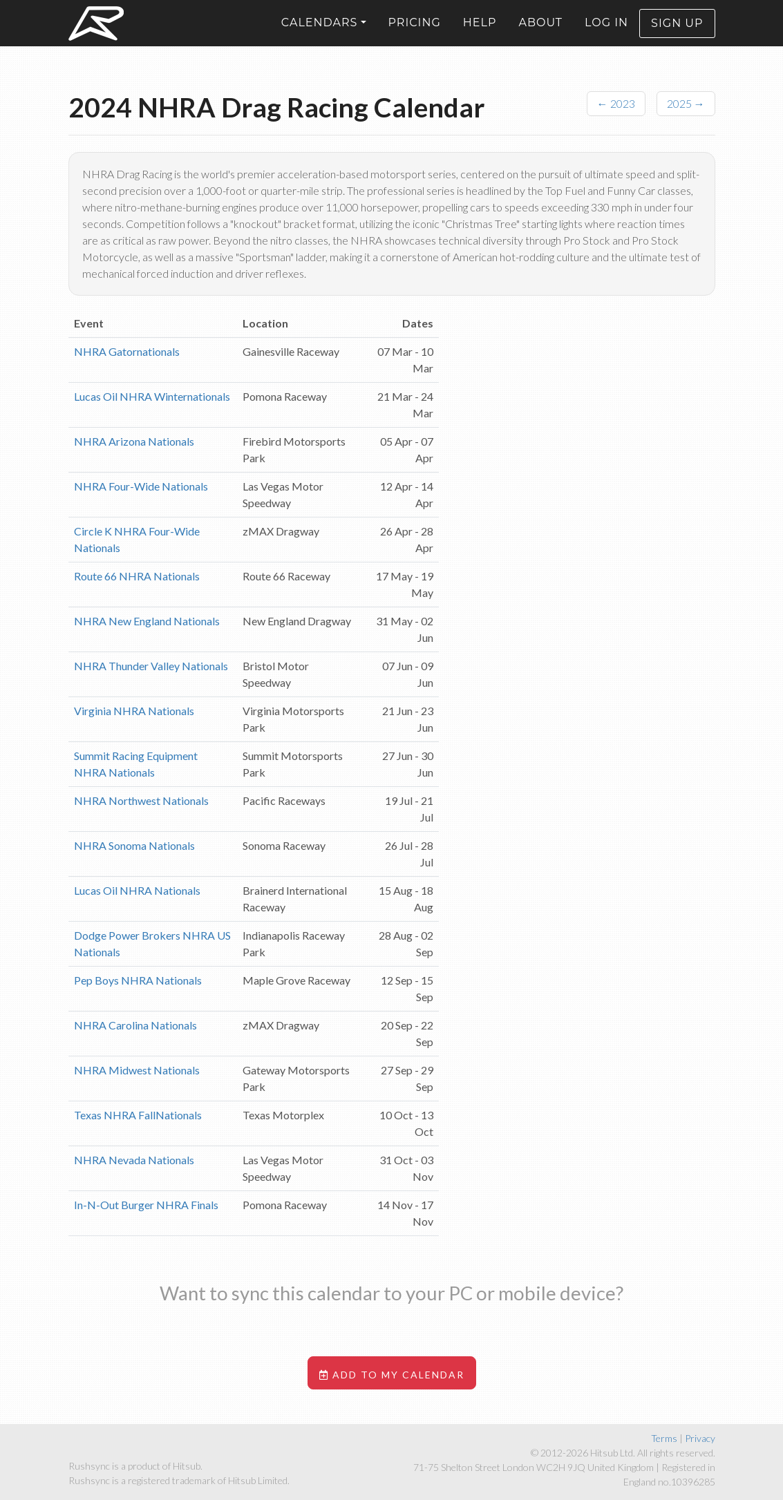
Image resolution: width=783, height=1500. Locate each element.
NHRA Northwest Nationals (141, 800)
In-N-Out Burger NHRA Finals (146, 1204)
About (540, 33)
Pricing (414, 33)
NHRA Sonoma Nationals (134, 845)
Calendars (319, 33)
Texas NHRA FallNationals (138, 1114)
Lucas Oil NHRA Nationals (137, 890)
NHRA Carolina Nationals (135, 1025)
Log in (606, 33)
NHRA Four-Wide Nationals (141, 486)
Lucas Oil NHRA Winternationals (152, 396)
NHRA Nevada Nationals (134, 1159)
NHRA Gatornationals (127, 351)
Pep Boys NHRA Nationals (138, 980)
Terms (664, 1438)
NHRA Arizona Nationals (134, 441)
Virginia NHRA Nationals (134, 710)
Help (480, 33)
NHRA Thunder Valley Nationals (151, 665)
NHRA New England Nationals (147, 620)
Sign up (677, 34)
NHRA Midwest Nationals (137, 1069)
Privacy (700, 1438)
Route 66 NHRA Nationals (137, 575)
